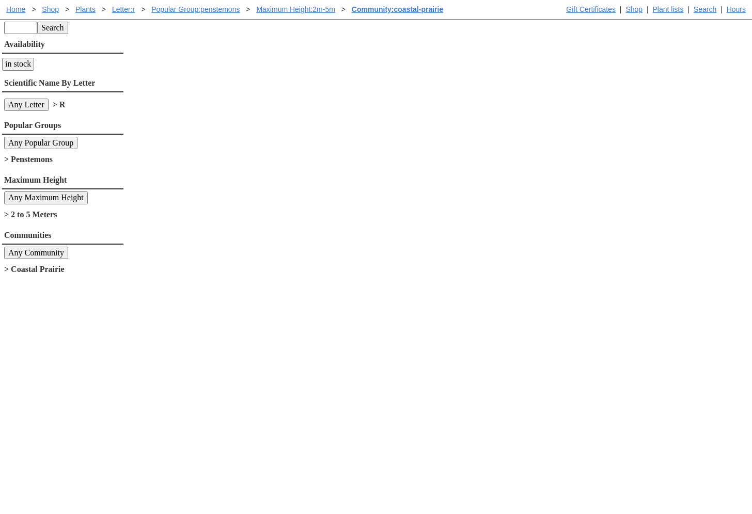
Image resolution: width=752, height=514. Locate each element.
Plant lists (668, 9)
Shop (634, 9)
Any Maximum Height (46, 197)
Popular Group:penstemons (195, 9)
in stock (18, 63)
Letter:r (123, 9)
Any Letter (26, 104)
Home (15, 9)
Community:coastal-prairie (397, 9)
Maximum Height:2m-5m (295, 9)
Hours (736, 9)
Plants (85, 9)
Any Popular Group (40, 142)
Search (705, 9)
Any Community (36, 252)
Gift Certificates (591, 9)
